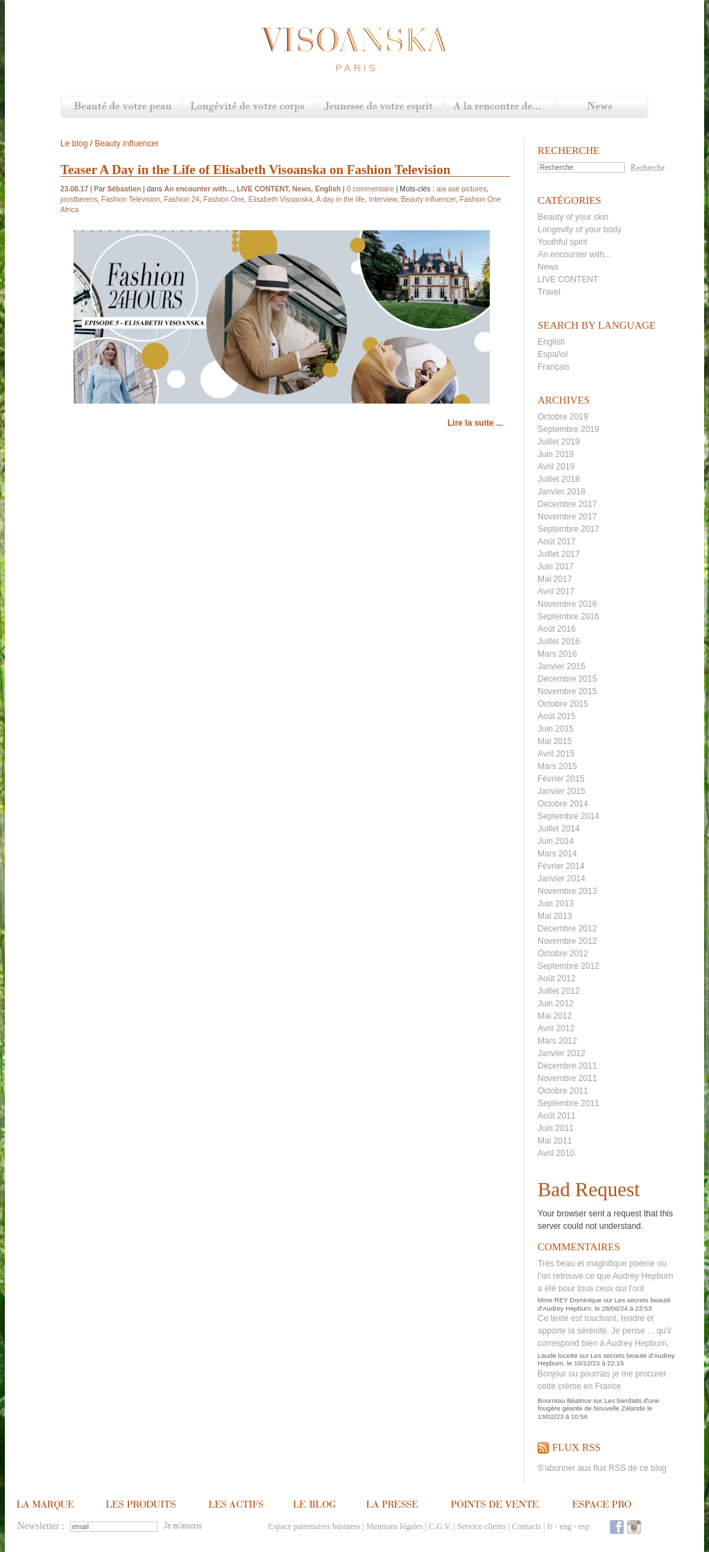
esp (584, 1526)
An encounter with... (574, 254)
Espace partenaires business (314, 1526)
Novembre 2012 (567, 941)
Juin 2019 (556, 454)
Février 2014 (561, 866)
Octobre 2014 (563, 804)
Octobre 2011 (563, 1091)
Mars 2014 (557, 854)
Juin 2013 (556, 903)
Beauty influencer (126, 143)
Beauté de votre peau (122, 107)
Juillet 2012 (559, 991)
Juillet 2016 (559, 641)
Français (554, 367)
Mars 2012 (557, 1041)
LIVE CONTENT (568, 279)
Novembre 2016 (567, 604)
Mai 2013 (555, 916)
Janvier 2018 (562, 492)
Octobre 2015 (563, 704)
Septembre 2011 (568, 1103)
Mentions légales (394, 1526)
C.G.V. (440, 1526)
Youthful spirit (563, 242)
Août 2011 (557, 1116)
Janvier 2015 (562, 791)
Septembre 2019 (568, 429)
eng (565, 1526)
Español (552, 354)
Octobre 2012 (563, 953)
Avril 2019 (556, 467)
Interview (383, 199)
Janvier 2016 (562, 666)
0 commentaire (370, 189)
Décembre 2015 (567, 679)
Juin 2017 (556, 566)
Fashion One (223, 199)
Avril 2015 (556, 754)
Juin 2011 (556, 1128)
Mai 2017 (555, 579)
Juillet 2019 (559, 442)
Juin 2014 (556, 841)
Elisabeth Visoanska (280, 199)
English (551, 342)
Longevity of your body (580, 229)
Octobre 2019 (563, 417)
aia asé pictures (461, 189)
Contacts (526, 1526)
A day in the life (340, 199)
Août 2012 (557, 978)
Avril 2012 (556, 1028)
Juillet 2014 (559, 829)
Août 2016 (557, 629)
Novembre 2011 (567, 1078)
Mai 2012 (555, 1016)
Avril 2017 (556, 591)
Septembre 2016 (568, 616)
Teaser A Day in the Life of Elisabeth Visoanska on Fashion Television (255, 169)
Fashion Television (130, 199)
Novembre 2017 (567, 516)
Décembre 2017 (567, 504)
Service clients (481, 1526)
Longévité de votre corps (248, 107)
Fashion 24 (181, 199)
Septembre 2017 (568, 529)
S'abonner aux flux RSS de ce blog (602, 1468)
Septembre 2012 (568, 966)
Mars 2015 (557, 766)
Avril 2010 (556, 1153)
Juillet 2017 (559, 554)
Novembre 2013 (567, 891)
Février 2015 (561, 779)
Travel (549, 292)
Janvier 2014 (562, 878)
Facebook (617, 1526)
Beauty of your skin (573, 217)
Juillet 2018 (559, 479)
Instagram (634, 1526)
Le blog (73, 143)
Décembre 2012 (567, 928)
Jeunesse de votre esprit (378, 107)
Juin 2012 (556, 1003)
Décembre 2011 (567, 1066)
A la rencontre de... (499, 107)
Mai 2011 (555, 1141)
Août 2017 (557, 541)
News (601, 107)
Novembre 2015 (567, 691)
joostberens (78, 199)
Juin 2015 (556, 729)
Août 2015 (557, 716)
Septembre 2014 (568, 816)
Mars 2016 (557, 654)
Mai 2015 (555, 741)
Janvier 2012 (562, 1053)
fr (549, 1526)
